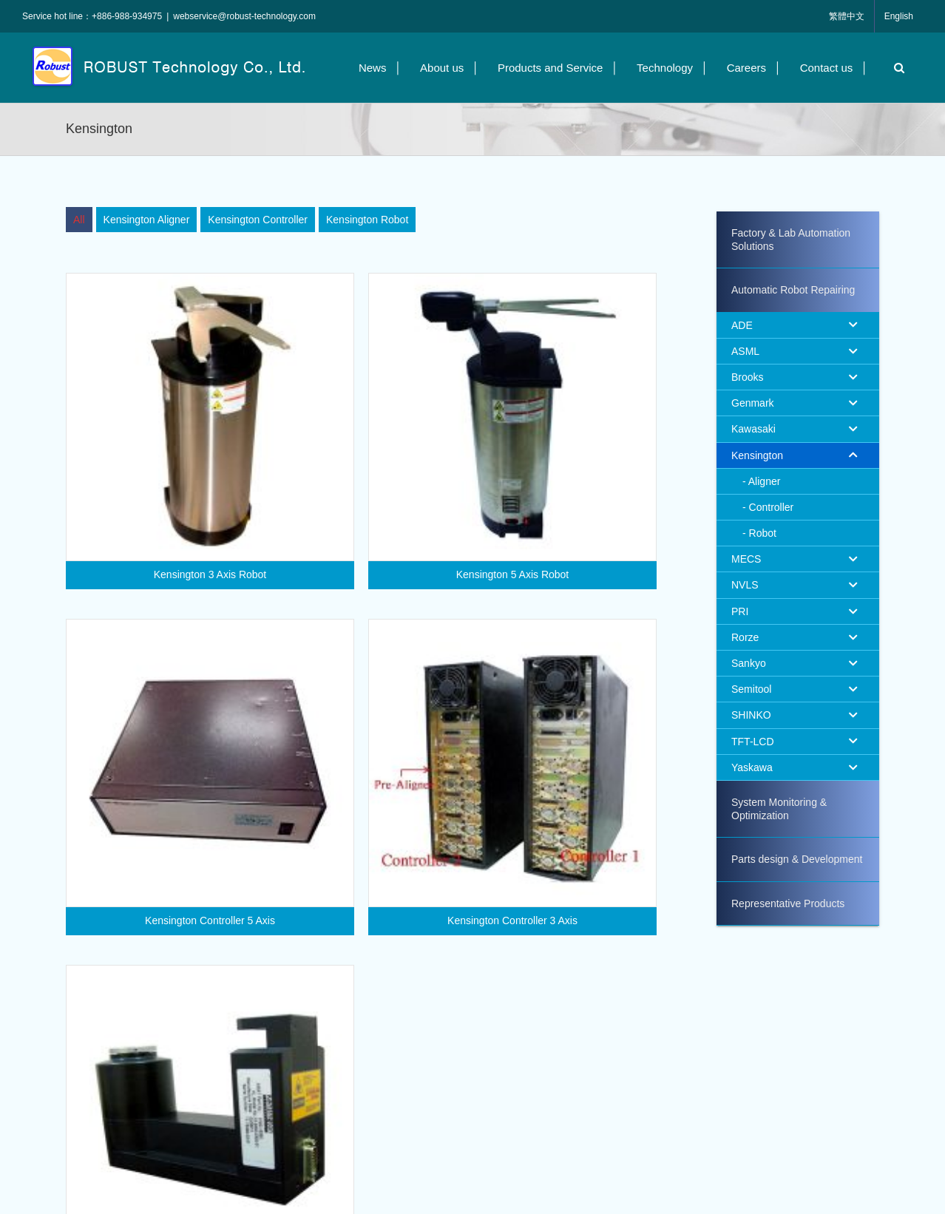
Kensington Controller (258, 219)
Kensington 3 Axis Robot (210, 574)
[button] (895, 67)
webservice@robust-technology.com (244, 16)
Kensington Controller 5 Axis (233, 895)
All (79, 219)
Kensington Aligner (147, 219)
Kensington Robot (367, 219)
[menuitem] (79, 219)
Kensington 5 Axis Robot (501, 574)
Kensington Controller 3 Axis (524, 895)
